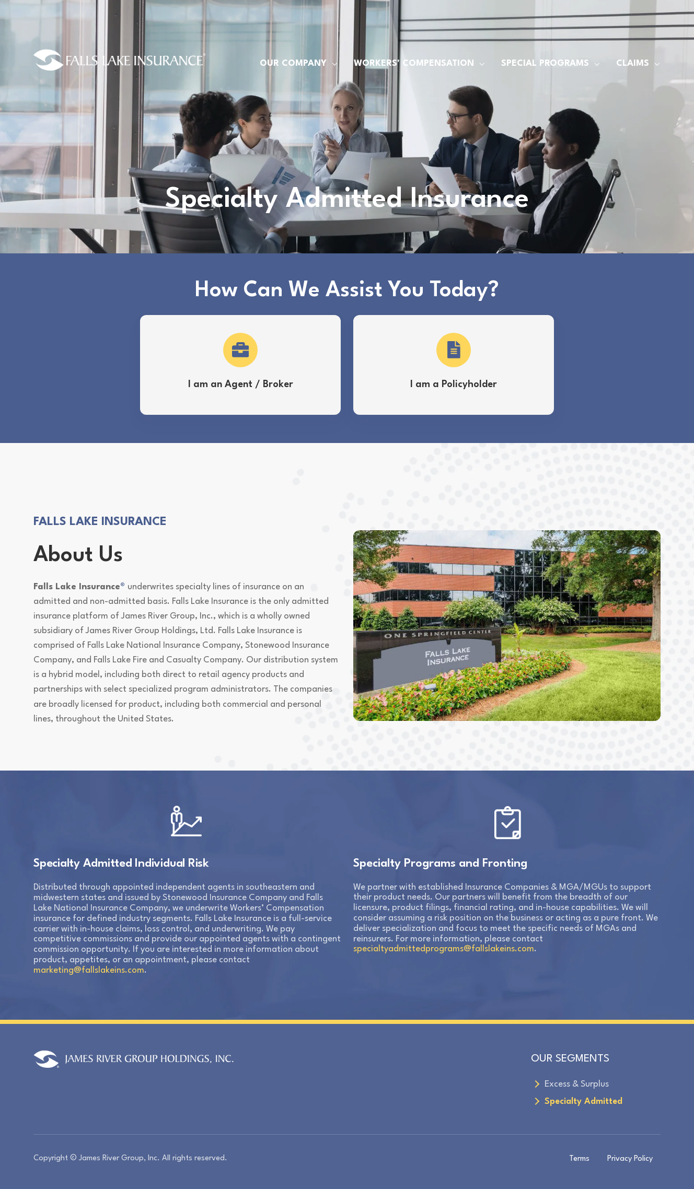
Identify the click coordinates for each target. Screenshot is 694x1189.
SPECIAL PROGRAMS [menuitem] (545, 63)
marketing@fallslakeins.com (88, 970)
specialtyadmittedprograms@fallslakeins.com (443, 949)
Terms (579, 1159)
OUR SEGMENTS (570, 1059)
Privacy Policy (630, 1159)
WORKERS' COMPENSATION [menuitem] (414, 63)
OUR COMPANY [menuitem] (293, 63)
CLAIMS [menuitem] (632, 63)
